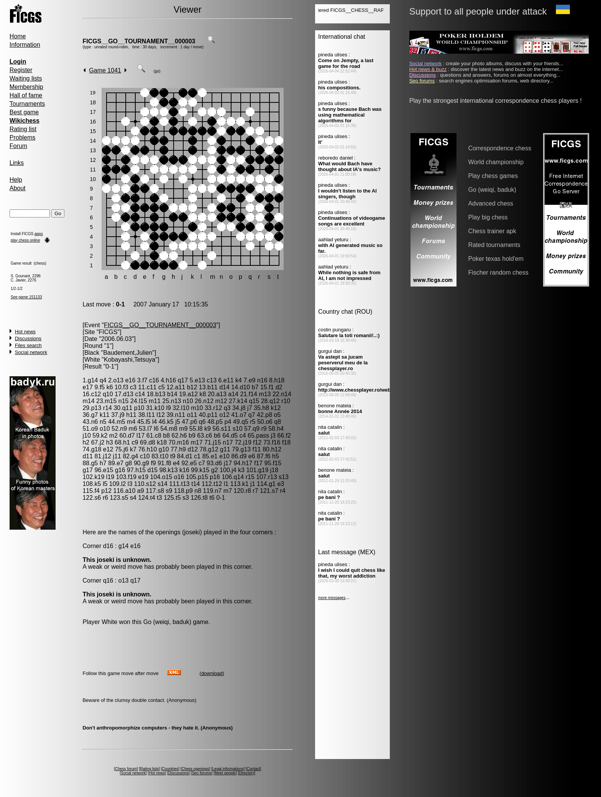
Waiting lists (26, 78)
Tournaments (27, 103)
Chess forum (126, 769)
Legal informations (228, 769)
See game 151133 (26, 297)
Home (18, 36)
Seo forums (201, 773)
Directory (246, 773)
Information (25, 44)
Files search (28, 345)
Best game (24, 112)
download (212, 673)
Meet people (225, 773)
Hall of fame (26, 95)
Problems (23, 137)
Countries (170, 769)
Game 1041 (105, 70)
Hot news (25, 331)
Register (21, 70)
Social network (31, 352)
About (18, 188)
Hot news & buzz (428, 69)
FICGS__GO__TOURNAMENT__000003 (138, 41)
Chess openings (195, 769)
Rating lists (149, 769)
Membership (26, 87)
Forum (18, 146)
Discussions (28, 338)
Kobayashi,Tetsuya (129, 359)
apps (38, 234)
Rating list (23, 129)
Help (16, 179)
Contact (253, 769)
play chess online (25, 240)
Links (17, 163)
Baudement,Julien (127, 352)
